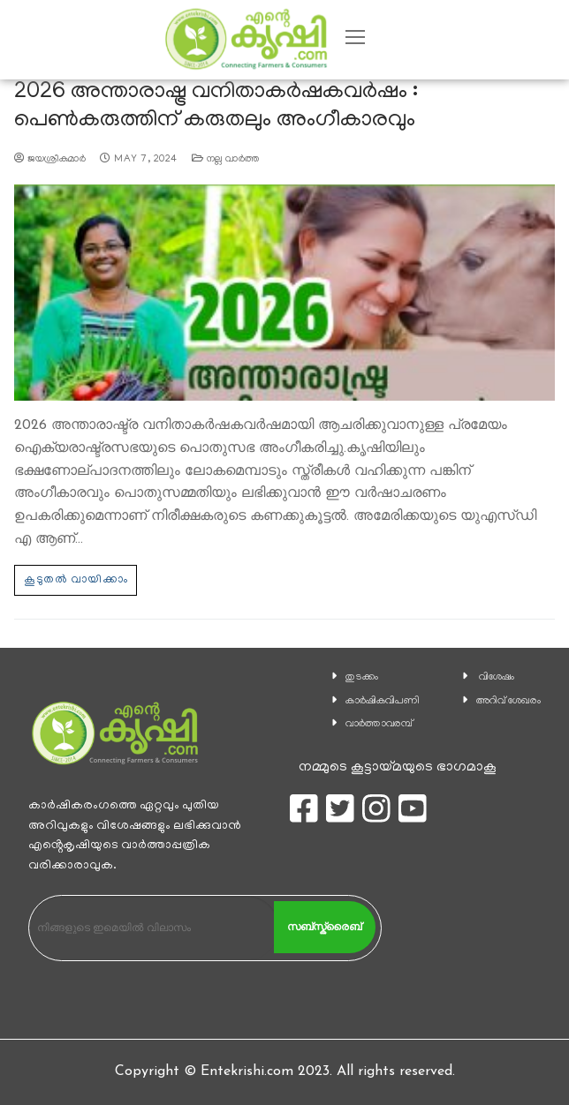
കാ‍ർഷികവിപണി (382, 701)
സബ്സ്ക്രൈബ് (324, 927)
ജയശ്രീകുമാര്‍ (50, 159)
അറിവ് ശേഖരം (508, 701)
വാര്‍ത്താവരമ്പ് (379, 724)
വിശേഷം (496, 677)
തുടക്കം (361, 677)
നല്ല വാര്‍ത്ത (226, 159)
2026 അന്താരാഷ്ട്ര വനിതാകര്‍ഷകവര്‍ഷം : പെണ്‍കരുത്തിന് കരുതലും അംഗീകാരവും (216, 107)
